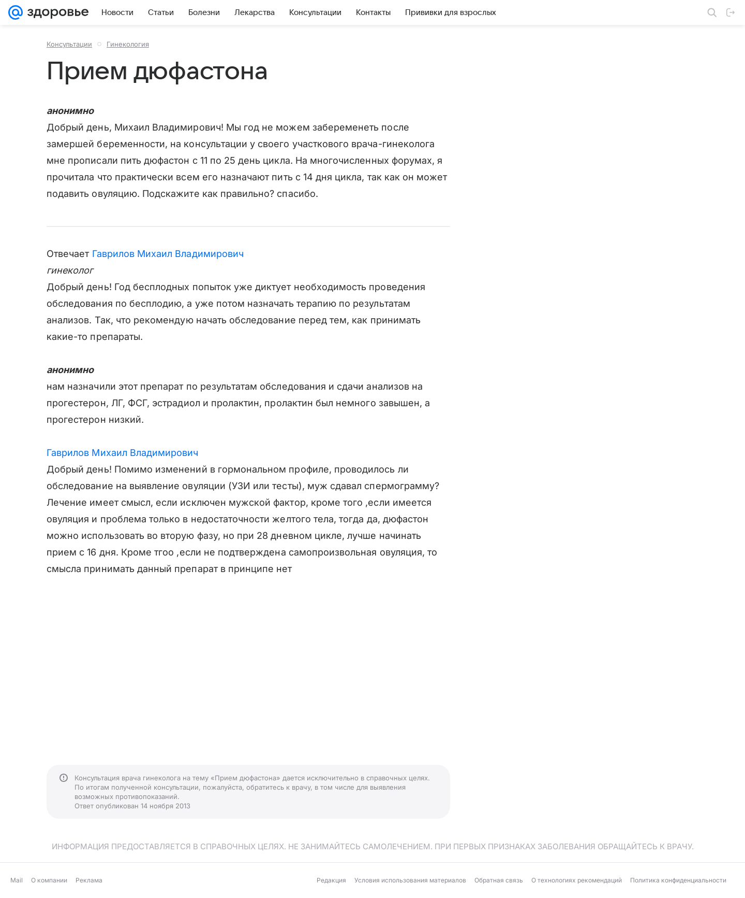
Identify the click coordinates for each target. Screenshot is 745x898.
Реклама (89, 880)
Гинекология (128, 44)
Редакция (331, 880)
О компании (49, 880)
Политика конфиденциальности (678, 880)
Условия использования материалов (410, 880)
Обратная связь (498, 880)
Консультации (69, 44)
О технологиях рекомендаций (576, 880)
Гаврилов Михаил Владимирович (168, 253)
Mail (16, 880)
